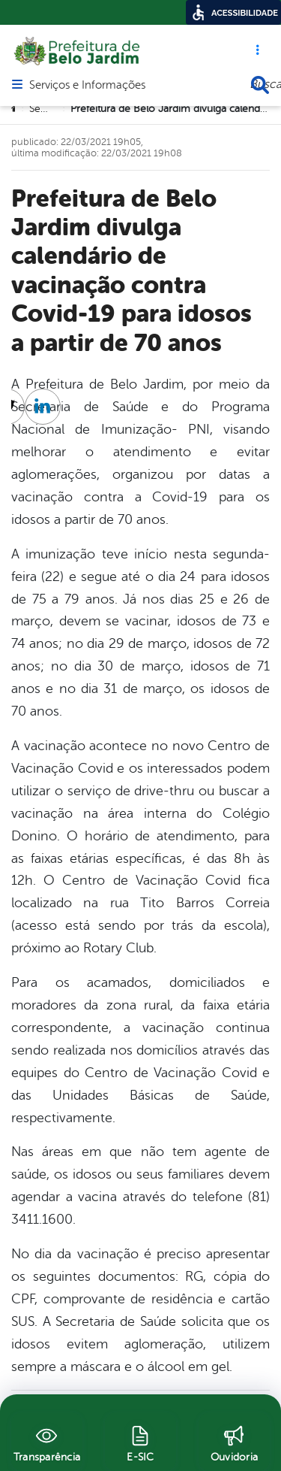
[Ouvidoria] (234, 1441)
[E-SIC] (140, 1441)
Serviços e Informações (87, 86)
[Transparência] (46, 1441)
